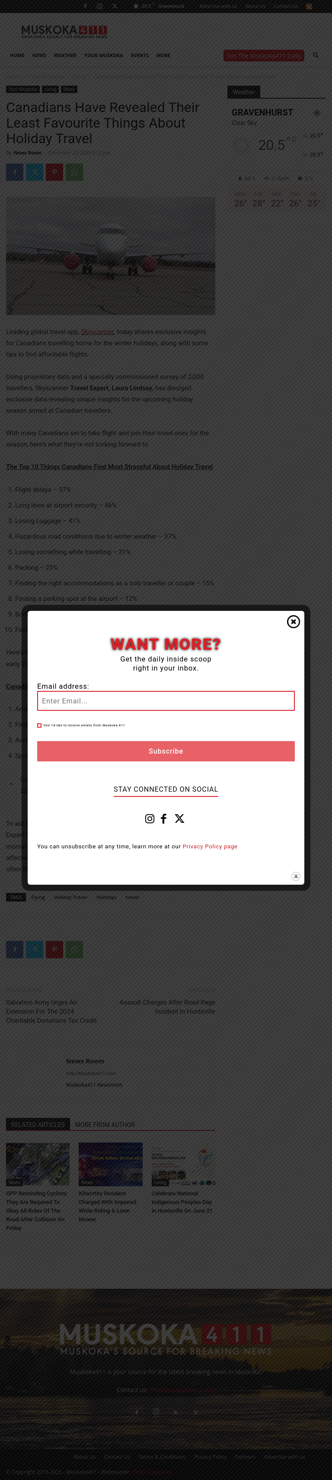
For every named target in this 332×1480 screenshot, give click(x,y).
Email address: (63, 686)
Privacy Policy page (210, 846)
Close (293, 621)
